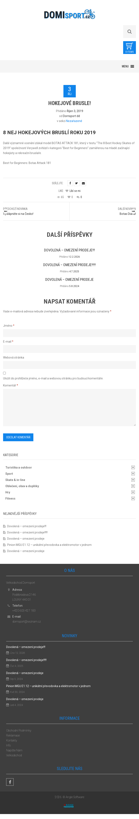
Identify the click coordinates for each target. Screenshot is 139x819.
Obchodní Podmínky (18, 730)
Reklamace (13, 735)
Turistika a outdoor (18, 467)
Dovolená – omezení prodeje (69, 279)
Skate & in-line (15, 480)
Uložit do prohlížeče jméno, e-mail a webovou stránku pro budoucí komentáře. (53, 378)
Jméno (8, 325)
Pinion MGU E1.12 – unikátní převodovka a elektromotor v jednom (49, 544)
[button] (125, 66)
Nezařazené (74, 121)
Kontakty (11, 740)
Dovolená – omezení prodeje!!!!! (69, 265)
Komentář (10, 385)
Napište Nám (14, 750)
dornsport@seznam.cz (26, 621)
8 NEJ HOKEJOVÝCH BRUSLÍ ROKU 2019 (49, 132)
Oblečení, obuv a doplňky (22, 486)
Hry (7, 492)
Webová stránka (13, 357)
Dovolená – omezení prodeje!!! (69, 250)
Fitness (10, 498)
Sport (9, 473)
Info (8, 745)
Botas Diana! (128, 213)
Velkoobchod (14, 755)
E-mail (8, 341)
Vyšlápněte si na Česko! (18, 213)
